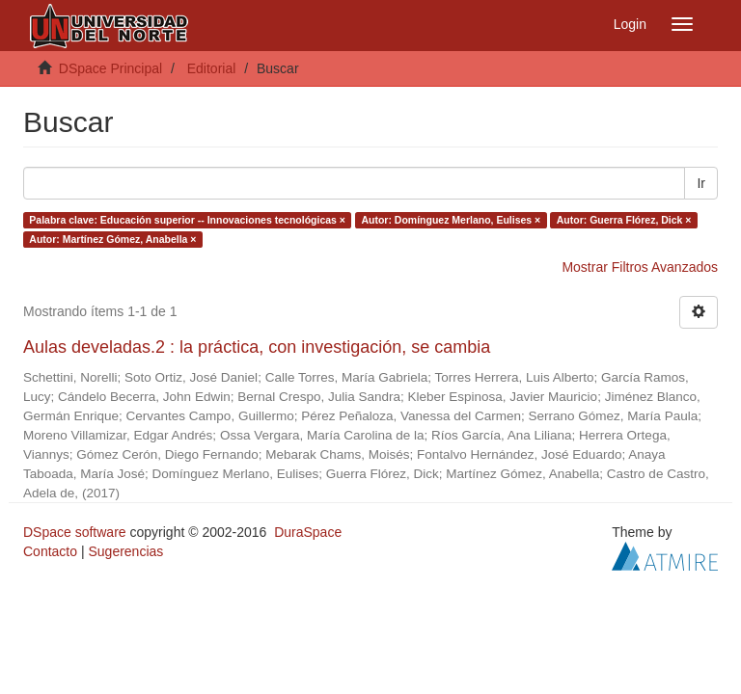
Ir (701, 183)
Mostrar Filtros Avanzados (640, 267)
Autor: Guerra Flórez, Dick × (624, 220)
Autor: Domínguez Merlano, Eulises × (450, 220)
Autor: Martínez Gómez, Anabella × (112, 239)
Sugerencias (125, 551)
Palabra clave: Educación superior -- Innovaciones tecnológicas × (187, 220)
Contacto (50, 551)
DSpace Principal (110, 68)
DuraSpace (308, 532)
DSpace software (74, 532)
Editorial (211, 68)
